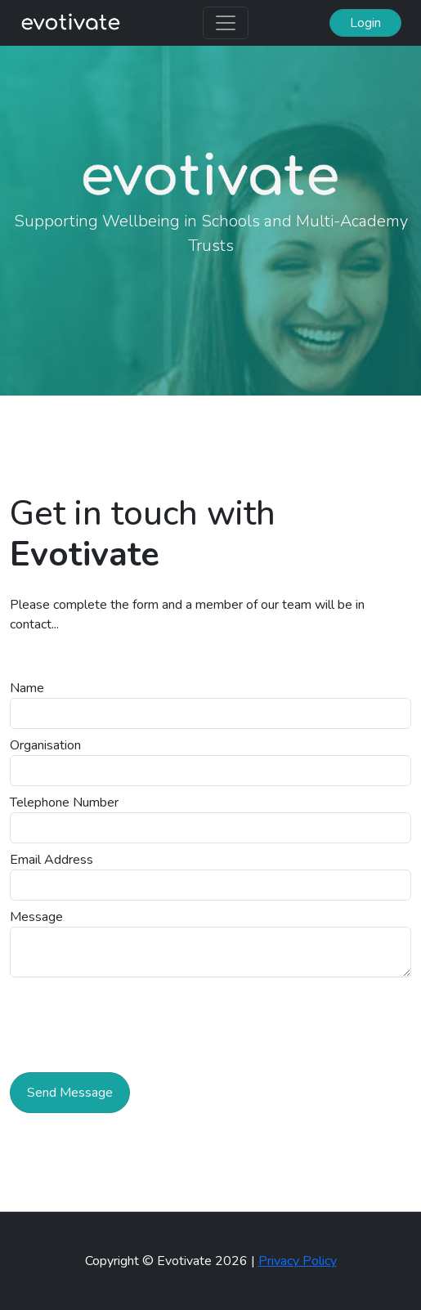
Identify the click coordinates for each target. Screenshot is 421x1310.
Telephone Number (64, 802)
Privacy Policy (297, 1261)
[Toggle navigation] (226, 23)
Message (36, 917)
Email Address (51, 860)
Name (27, 688)
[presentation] (134, 1016)
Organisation (45, 745)
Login (365, 23)
